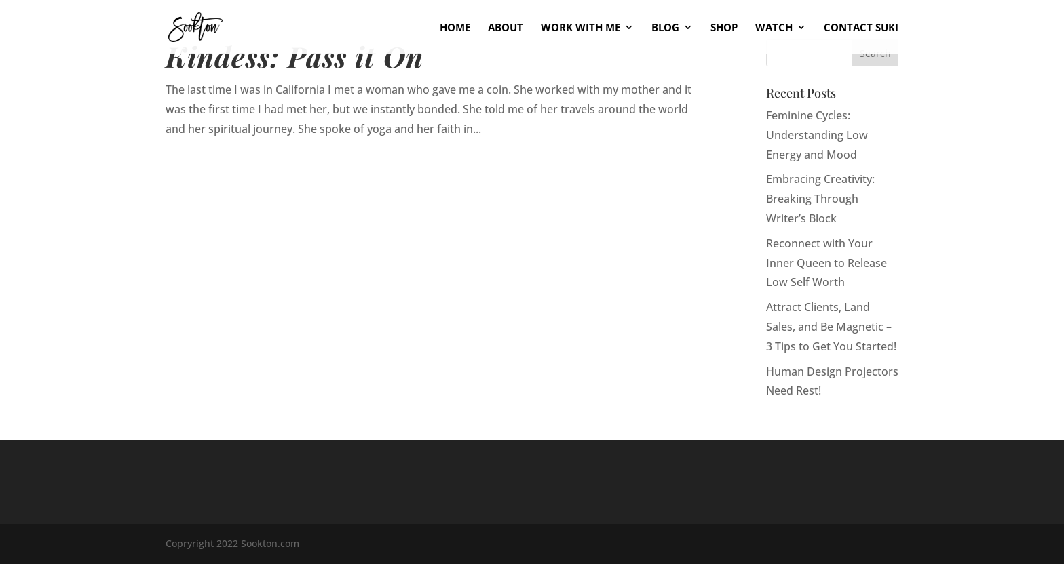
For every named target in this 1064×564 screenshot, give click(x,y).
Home (455, 28)
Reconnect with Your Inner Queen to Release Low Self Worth (826, 263)
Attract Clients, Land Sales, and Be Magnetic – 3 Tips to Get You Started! (831, 327)
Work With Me (580, 28)
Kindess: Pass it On (294, 56)
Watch (774, 28)
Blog (665, 28)
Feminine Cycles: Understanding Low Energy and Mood (817, 135)
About (505, 28)
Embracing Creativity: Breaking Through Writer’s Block (820, 199)
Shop (724, 28)
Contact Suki (861, 28)
